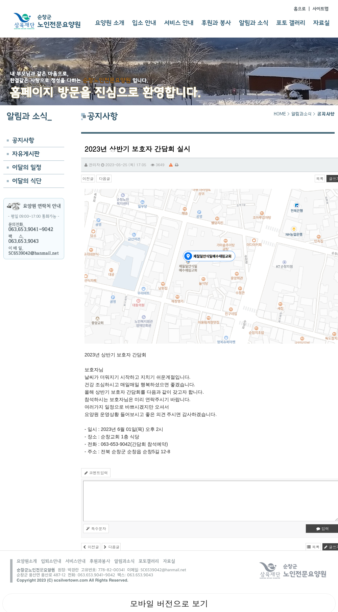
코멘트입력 (96, 472)
